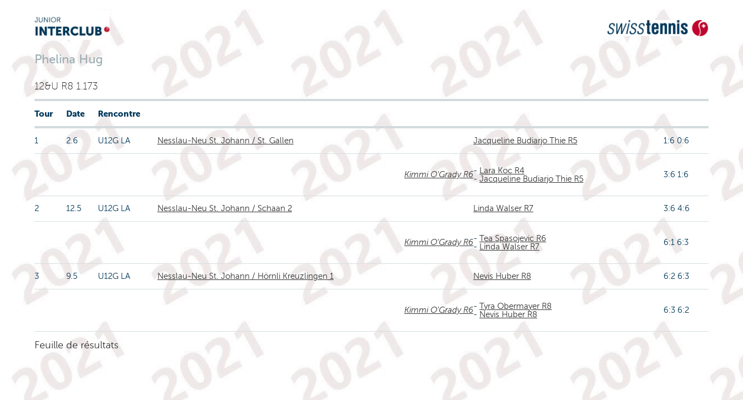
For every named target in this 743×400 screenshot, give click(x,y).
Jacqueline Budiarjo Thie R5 (525, 140)
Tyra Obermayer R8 (515, 306)
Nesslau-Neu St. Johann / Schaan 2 (224, 208)
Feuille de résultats (76, 345)
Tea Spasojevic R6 (512, 238)
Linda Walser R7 (503, 208)
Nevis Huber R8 (502, 276)
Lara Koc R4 (501, 170)
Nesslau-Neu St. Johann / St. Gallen (225, 140)
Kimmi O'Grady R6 (438, 174)
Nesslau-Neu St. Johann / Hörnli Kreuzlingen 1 (245, 276)
